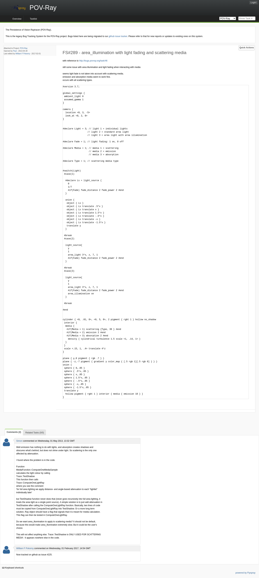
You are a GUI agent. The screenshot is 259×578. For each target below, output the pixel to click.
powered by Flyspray (245, 573)
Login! (253, 2)
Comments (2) (14, 432)
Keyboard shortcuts (13, 568)
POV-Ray (24, 48)
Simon (19, 441)
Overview (16, 19)
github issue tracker (118, 36)
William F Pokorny (22, 54)
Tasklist (33, 19)
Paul (15, 51)
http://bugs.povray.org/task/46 (93, 60)
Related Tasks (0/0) (34, 432)
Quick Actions (246, 47)
